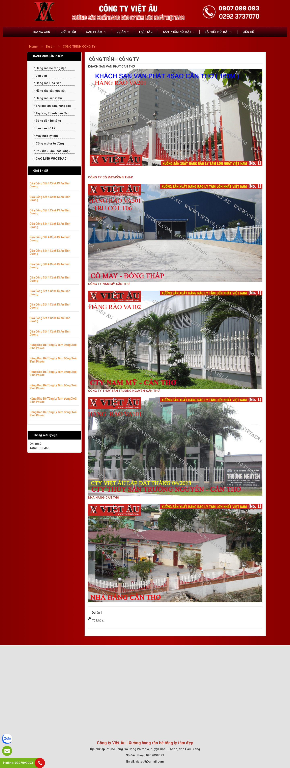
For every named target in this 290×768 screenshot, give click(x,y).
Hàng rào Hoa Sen (47, 83)
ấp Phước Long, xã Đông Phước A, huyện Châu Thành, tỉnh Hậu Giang (151, 749)
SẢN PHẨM (94, 32)
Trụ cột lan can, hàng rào (52, 106)
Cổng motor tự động (49, 143)
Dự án (50, 46)
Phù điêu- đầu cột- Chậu (52, 151)
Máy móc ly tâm (46, 136)
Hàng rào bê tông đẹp (50, 68)
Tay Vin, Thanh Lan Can (51, 113)
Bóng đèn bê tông (47, 121)
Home (33, 46)
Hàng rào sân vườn (48, 98)
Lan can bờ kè (45, 128)
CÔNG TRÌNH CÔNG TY (79, 46)
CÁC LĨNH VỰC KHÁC (50, 158)
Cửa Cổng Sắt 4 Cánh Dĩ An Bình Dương (50, 185)
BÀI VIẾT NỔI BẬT (217, 32)
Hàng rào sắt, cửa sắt (49, 90)
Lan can (40, 75)
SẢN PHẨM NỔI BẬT (177, 32)
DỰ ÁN (121, 32)
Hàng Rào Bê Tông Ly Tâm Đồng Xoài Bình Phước (53, 346)
